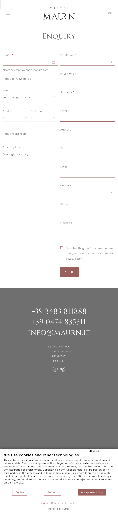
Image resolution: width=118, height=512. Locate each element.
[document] (59, 470)
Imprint (45, 503)
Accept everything (92, 492)
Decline (20, 492)
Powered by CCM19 (59, 509)
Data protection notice (64, 503)
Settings (52, 492)
